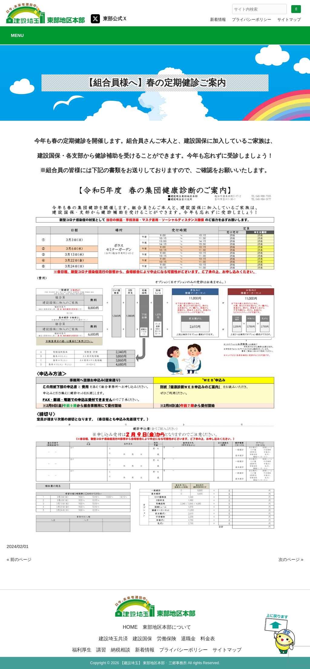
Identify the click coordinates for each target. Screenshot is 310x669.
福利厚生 (81, 649)
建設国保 (142, 638)
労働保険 (166, 638)
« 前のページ (19, 559)
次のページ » (291, 559)
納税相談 (120, 649)
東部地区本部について (167, 627)
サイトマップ (289, 19)
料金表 (207, 638)
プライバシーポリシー (251, 19)
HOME (130, 627)
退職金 (188, 638)
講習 (101, 649)
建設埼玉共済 (113, 638)
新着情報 (218, 19)
